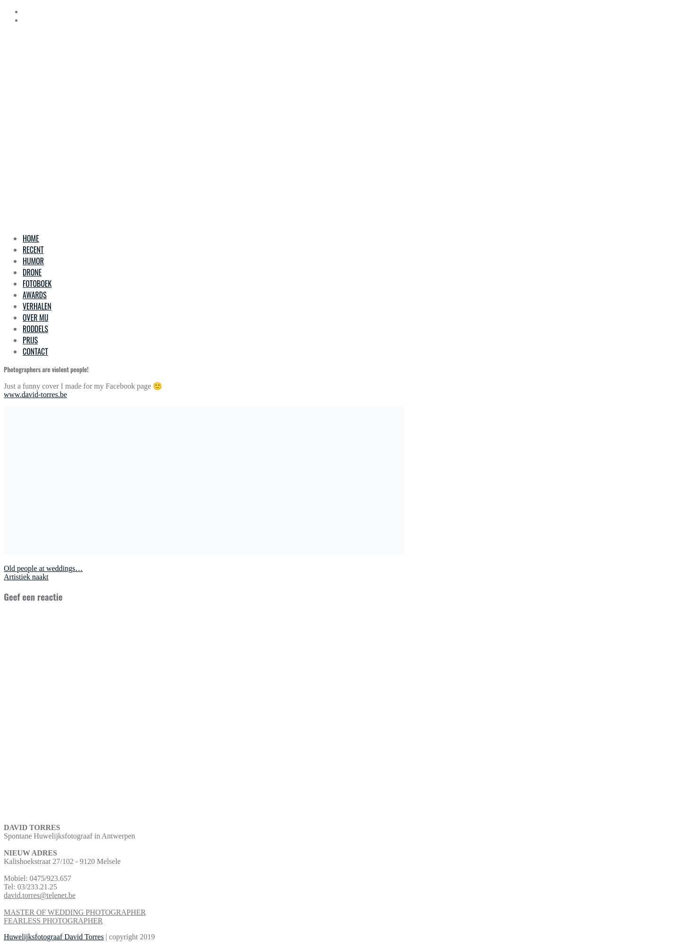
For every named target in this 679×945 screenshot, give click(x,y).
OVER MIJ (35, 317)
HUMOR (33, 261)
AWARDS (35, 295)
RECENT (33, 249)
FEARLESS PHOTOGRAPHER (53, 921)
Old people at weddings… (43, 568)
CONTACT (35, 351)
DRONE (32, 272)
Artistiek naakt (26, 577)
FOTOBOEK (37, 283)
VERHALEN (37, 306)
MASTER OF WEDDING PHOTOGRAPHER (75, 912)
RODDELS (35, 328)
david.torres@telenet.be (39, 895)
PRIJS (30, 340)
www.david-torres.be (35, 395)
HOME (31, 238)
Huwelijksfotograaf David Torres (54, 937)
